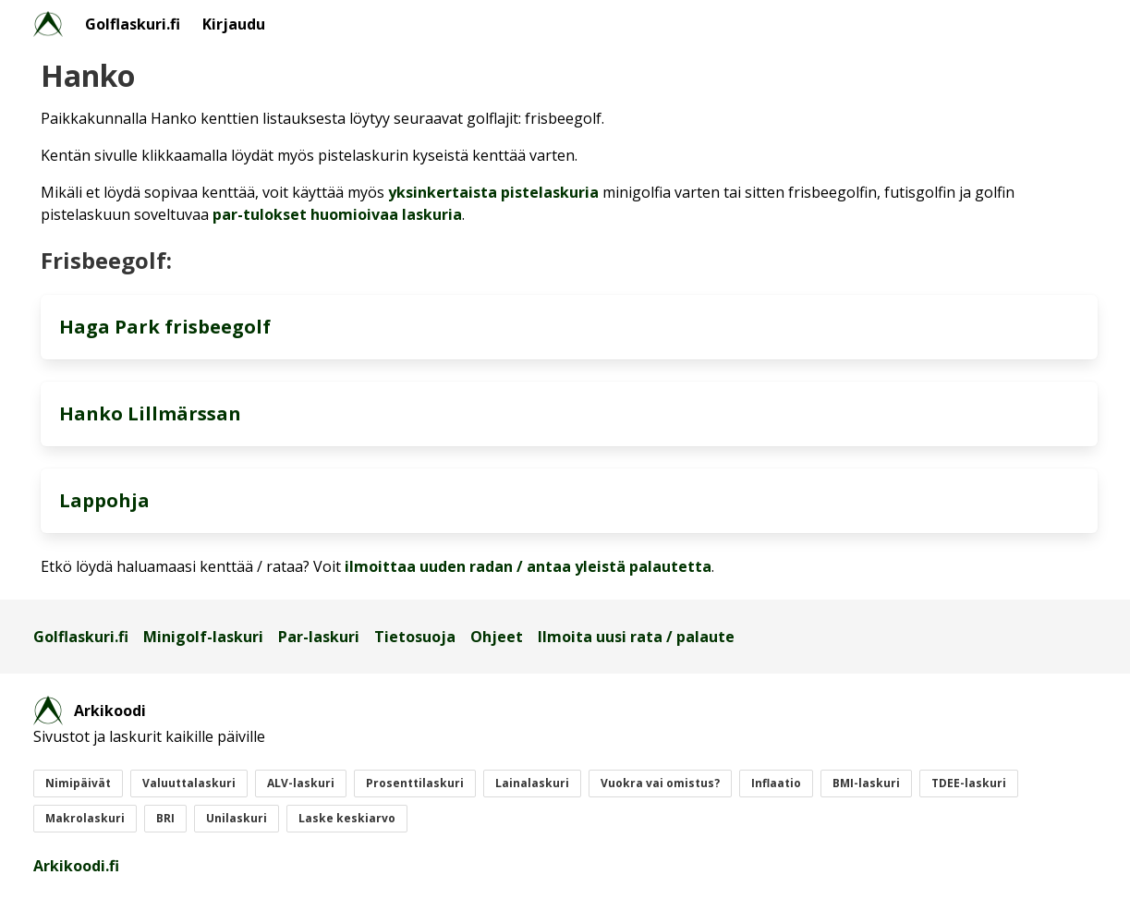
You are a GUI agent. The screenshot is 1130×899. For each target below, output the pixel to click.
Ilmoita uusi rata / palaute (636, 636)
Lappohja (104, 500)
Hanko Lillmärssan (150, 413)
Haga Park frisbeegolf (165, 326)
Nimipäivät (78, 783)
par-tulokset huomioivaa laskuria (337, 214)
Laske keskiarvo (346, 818)
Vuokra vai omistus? (660, 783)
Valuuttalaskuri (189, 783)
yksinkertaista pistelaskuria (493, 192)
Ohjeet (496, 636)
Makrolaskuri (85, 818)
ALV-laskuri (300, 783)
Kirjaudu (233, 24)
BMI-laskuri (866, 783)
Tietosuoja (415, 636)
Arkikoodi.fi (76, 866)
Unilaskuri (236, 818)
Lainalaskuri (532, 783)
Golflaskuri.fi (132, 24)
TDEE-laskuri (968, 783)
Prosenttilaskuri (415, 783)
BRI (165, 818)
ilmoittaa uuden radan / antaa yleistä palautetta (528, 566)
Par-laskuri (318, 636)
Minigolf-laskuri (203, 636)
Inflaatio (776, 783)
